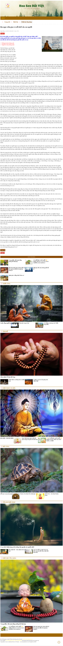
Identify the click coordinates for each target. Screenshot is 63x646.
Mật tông (6, 446)
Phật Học (15, 22)
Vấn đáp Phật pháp (9, 502)
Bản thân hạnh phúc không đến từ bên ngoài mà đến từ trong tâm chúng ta (17, 269)
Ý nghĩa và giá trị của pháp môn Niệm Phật (40, 380)
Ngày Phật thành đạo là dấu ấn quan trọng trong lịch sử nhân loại (30, 439)
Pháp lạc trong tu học (24, 323)
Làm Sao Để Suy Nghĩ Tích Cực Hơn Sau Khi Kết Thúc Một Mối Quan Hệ (40, 551)
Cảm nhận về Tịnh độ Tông (7, 377)
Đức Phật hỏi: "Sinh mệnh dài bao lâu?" (17, 550)
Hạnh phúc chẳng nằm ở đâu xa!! (16, 275)
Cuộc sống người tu (5, 323)
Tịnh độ (5, 331)
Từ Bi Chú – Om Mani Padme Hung (52, 494)
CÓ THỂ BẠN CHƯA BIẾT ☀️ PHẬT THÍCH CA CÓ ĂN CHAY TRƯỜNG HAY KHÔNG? (41, 261)
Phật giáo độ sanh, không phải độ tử (41, 268)
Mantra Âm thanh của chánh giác (28, 493)
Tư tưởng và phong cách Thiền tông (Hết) (51, 323)
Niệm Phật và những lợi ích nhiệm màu (17, 380)
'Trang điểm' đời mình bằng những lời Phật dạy (15, 261)
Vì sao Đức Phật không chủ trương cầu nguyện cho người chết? (17, 547)
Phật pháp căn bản (9, 388)
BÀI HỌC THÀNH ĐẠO (6, 438)
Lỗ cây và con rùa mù (6, 494)
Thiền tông (6, 283)
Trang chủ (7, 22)
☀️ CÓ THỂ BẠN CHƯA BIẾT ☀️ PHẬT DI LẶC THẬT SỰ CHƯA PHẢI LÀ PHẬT (54, 439)
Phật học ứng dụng (26, 22)
